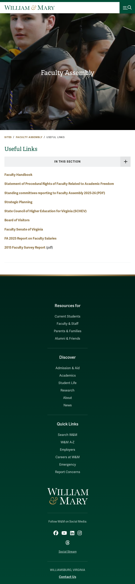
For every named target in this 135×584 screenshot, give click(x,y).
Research (67, 390)
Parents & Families (67, 331)
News (67, 405)
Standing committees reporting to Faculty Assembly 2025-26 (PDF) (54, 193)
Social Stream (68, 551)
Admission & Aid (67, 368)
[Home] (29, 7)
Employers (67, 450)
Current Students (67, 317)
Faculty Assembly (67, 73)
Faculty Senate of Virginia (23, 229)
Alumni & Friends (67, 339)
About (67, 398)
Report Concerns (67, 472)
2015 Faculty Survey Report (24, 247)
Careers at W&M (67, 457)
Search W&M (67, 435)
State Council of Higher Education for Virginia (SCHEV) (45, 211)
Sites (8, 137)
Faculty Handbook (18, 175)
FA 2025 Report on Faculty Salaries (30, 238)
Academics (67, 376)
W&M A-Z (68, 442)
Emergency (67, 465)
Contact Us (67, 577)
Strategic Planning (18, 202)
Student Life (67, 383)
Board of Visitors (17, 220)
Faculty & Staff (67, 324)
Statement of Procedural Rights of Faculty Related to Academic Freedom (59, 184)
